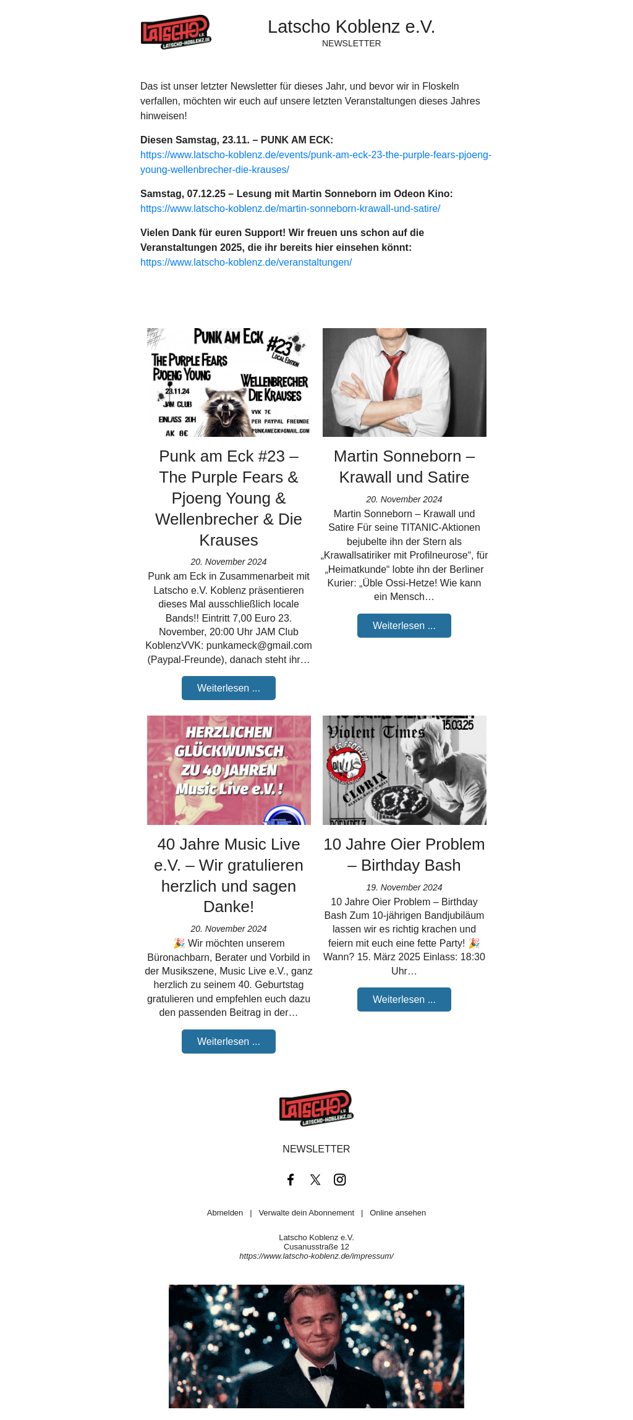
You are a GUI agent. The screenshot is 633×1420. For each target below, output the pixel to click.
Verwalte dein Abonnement (306, 1212)
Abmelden (225, 1212)
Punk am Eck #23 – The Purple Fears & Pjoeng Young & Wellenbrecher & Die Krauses (228, 498)
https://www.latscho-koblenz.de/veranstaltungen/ (246, 262)
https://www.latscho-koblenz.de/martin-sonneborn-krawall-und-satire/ (290, 208)
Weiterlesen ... (228, 688)
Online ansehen (398, 1212)
